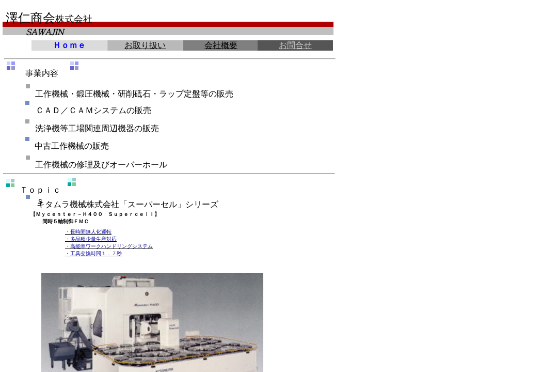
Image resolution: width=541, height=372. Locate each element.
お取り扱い (145, 45)
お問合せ (295, 45)
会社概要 (220, 45)
